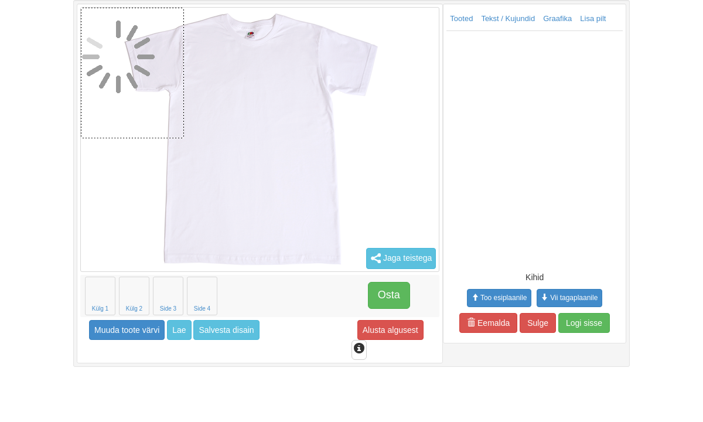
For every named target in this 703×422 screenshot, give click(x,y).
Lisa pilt (520, 18)
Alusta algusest (317, 330)
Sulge (464, 323)
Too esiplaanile (425, 298)
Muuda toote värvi (53, 330)
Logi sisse (511, 323)
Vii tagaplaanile (496, 298)
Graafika (484, 18)
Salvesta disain (152, 330)
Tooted (388, 18)
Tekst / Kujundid (435, 18)
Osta (316, 295)
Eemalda (415, 323)
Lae (105, 330)
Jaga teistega (328, 258)
